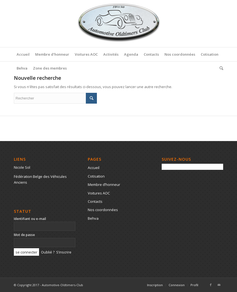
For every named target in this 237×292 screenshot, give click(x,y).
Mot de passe (24, 234)
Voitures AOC (99, 193)
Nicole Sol (22, 167)
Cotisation (96, 176)
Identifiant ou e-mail (30, 218)
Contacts (95, 201)
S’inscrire (63, 252)
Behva (93, 218)
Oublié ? (48, 252)
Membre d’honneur (104, 184)
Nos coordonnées (103, 209)
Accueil (93, 167)
